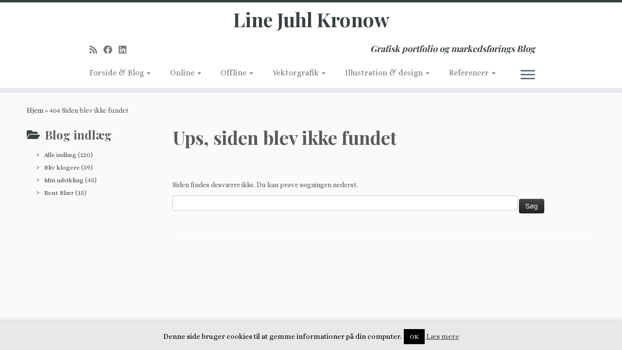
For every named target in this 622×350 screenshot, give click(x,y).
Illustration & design (387, 72)
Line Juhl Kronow (311, 19)
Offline (237, 72)
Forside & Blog (120, 72)
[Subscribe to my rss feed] (96, 50)
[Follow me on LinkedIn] (126, 50)
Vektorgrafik (299, 72)
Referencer (472, 72)
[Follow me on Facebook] (111, 50)
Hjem (35, 110)
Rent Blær (59, 192)
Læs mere (442, 336)
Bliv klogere (62, 167)
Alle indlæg (60, 154)
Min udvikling (64, 180)
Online (185, 72)
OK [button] (414, 336)
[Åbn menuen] (527, 75)
